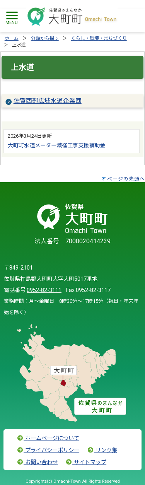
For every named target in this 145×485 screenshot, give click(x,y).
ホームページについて (48, 438)
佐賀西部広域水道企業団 (48, 100)
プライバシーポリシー (48, 450)
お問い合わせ (37, 462)
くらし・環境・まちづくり (99, 38)
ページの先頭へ (126, 179)
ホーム (12, 38)
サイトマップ (85, 462)
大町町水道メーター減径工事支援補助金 (56, 145)
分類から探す (45, 38)
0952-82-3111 (44, 290)
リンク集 (102, 450)
